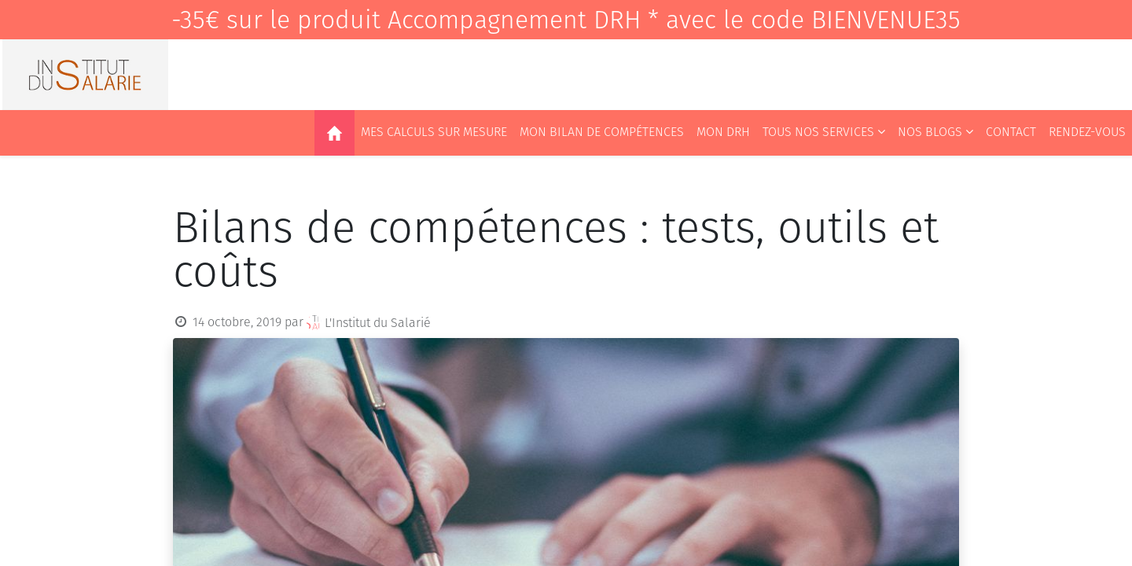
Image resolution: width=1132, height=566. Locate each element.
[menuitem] (334, 132)
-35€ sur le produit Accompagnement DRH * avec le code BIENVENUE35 (566, 20)
